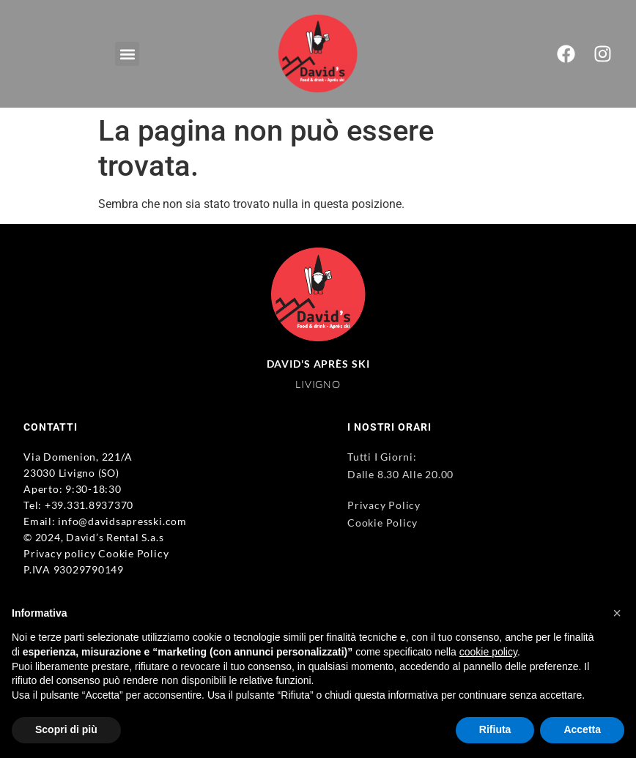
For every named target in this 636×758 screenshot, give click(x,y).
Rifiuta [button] (495, 729)
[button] (127, 54)
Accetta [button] (582, 729)
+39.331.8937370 (89, 505)
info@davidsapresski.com (122, 521)
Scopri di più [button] (66, 729)
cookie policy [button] (488, 652)
